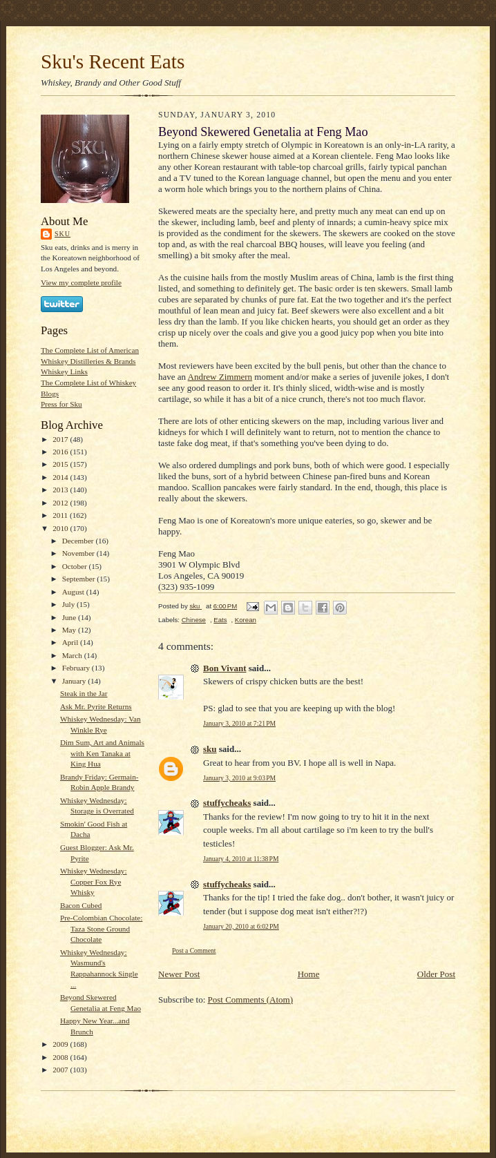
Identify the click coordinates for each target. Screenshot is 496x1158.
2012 (61, 503)
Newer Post (179, 974)
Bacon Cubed (81, 905)
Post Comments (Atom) (251, 999)
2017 (61, 439)
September (79, 579)
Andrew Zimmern (220, 376)
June (70, 617)
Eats (220, 620)
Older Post (436, 974)
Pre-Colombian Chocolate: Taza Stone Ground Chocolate (101, 928)
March (73, 655)
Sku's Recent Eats (112, 61)
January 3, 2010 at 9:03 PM (239, 778)
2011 (61, 515)
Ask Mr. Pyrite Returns (96, 706)
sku (62, 234)
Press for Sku (61, 404)
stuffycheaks (227, 803)
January (75, 681)
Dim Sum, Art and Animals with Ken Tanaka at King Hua (102, 753)
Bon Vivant (225, 668)
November (79, 553)
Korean (245, 620)
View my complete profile (81, 282)
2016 (61, 451)
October (75, 566)
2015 (61, 464)
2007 (61, 1069)
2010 (61, 528)
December (79, 541)
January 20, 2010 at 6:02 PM (241, 926)
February (77, 668)
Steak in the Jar (84, 693)
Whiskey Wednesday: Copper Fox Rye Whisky (93, 881)
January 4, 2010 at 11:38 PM (240, 858)
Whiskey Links (64, 371)
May (70, 630)
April (71, 642)
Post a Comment (194, 950)
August (74, 592)
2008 (61, 1057)
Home (309, 974)
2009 (61, 1044)
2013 (61, 489)
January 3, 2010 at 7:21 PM (239, 723)
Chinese (194, 620)
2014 (61, 477)
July (69, 604)
